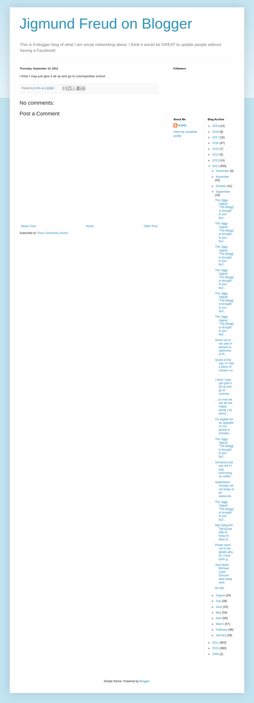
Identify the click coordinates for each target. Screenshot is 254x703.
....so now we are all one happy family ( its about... (223, 406)
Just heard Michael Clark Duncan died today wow (223, 573)
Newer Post (28, 226)
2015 (216, 149)
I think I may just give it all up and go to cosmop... (223, 387)
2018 (216, 132)
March (220, 624)
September (223, 191)
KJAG (182, 125)
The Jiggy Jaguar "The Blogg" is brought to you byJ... (224, 209)
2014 (216, 154)
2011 (216, 642)
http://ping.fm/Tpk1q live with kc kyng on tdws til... (224, 532)
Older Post (151, 226)
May (219, 612)
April (219, 618)
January (221, 635)
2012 (216, 166)
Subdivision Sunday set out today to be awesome (224, 489)
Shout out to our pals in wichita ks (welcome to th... (223, 347)
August (221, 595)
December (223, 171)
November (222, 177)
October (221, 186)
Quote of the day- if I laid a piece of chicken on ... (224, 367)
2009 (216, 654)
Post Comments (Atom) (52, 233)
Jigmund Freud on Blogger (106, 23)
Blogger (144, 681)
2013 (216, 160)
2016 (216, 143)
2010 (216, 648)
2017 (216, 137)
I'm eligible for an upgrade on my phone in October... (224, 426)
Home (90, 226)
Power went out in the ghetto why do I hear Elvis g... (224, 552)
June (219, 607)
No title (219, 588)
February (222, 629)
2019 (216, 126)
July (219, 601)
